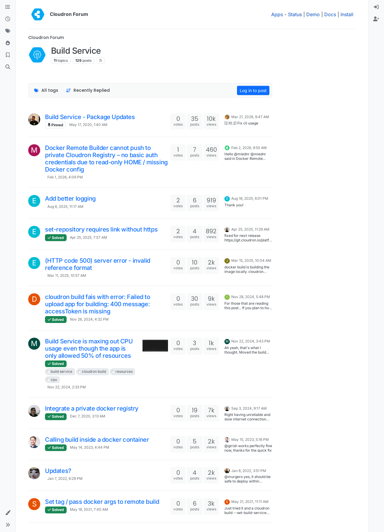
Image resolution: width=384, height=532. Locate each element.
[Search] (7, 67)
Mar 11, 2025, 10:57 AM (66, 275)
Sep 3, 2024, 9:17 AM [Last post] (249, 408)
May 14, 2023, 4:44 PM (89, 447)
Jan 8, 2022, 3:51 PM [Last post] (248, 470)
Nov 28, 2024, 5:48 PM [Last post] (250, 296)
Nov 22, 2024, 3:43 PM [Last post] (250, 341)
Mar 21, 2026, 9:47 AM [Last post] (250, 117)
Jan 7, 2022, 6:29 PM (64, 478)
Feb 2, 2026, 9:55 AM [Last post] (249, 147)
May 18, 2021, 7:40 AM (89, 509)
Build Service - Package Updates (90, 117)
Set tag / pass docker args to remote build (102, 501)
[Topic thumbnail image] (155, 346)
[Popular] (7, 43)
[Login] (376, 7)
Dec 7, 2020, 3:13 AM (87, 416)
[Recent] (7, 19)
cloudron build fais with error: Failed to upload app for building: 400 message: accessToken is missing (97, 304)
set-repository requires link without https (101, 229)
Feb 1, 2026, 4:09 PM (65, 177)
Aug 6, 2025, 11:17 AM (65, 206)
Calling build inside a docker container (97, 439)
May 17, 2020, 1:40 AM (88, 124)
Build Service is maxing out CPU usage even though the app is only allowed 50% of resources (89, 348)
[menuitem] (376, 7)
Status (295, 14)
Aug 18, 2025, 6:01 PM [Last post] (249, 198)
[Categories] (7, 7)
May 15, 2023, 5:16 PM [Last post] (250, 439)
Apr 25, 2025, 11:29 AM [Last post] (250, 229)
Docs (330, 14)
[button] (7, 513)
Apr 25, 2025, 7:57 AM (88, 237)
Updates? (58, 470)
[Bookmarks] (7, 55)
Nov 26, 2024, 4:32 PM (89, 319)
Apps (277, 14)
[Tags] (7, 31)
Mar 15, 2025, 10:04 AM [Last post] (251, 260)
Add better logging (70, 198)
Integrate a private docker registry (92, 408)
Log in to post (253, 90)
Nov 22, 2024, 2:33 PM (66, 387)
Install (346, 14)
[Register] (376, 19)
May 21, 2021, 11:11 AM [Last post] (249, 501)
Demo (313, 14)
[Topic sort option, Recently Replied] (88, 90)
